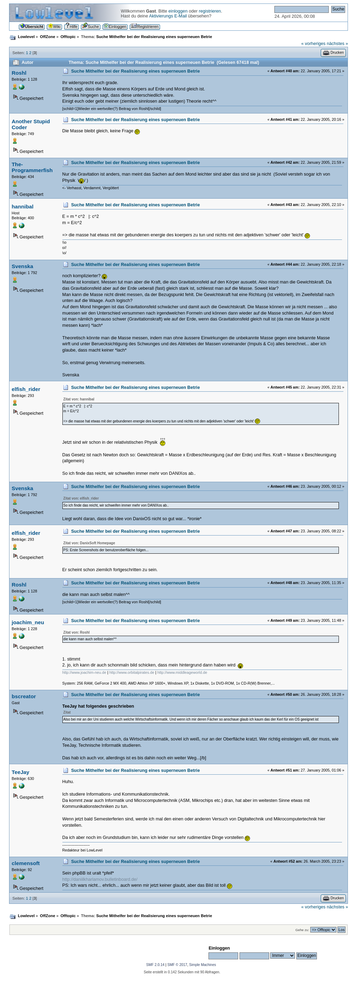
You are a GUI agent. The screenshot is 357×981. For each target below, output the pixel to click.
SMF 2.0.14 (155, 965)
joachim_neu (28, 622)
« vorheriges (313, 43)
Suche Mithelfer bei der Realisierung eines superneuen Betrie (135, 71)
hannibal (22, 206)
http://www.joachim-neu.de (84, 672)
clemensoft (26, 863)
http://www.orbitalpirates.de (131, 672)
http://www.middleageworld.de (182, 672)
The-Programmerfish (32, 167)
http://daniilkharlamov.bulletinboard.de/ (100, 879)
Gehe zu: (302, 930)
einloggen (178, 11)
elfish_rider (26, 389)
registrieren (210, 11)
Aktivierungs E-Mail (168, 16)
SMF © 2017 (177, 965)
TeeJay (20, 772)
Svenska (22, 266)
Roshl (19, 73)
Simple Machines (202, 965)
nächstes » (337, 43)
